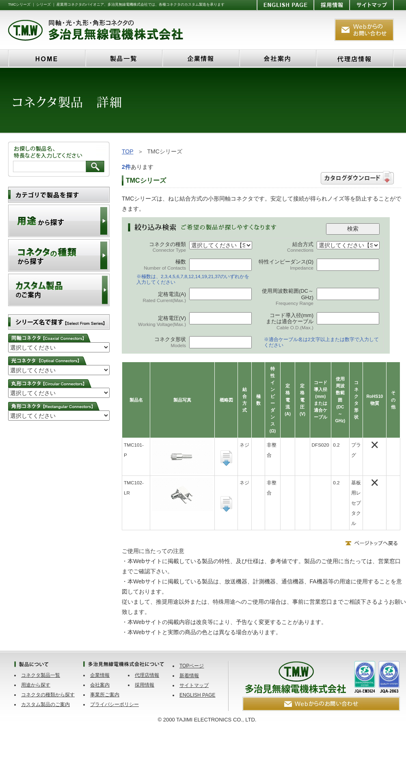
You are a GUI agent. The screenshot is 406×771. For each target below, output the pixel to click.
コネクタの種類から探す (48, 695)
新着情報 (189, 675)
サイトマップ (194, 685)
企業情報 (100, 675)
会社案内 (100, 685)
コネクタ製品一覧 (40, 675)
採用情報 (144, 685)
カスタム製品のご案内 (45, 704)
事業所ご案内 (104, 695)
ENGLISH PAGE (197, 695)
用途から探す (35, 685)
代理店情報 (147, 675)
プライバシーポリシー (114, 704)
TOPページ (191, 666)
